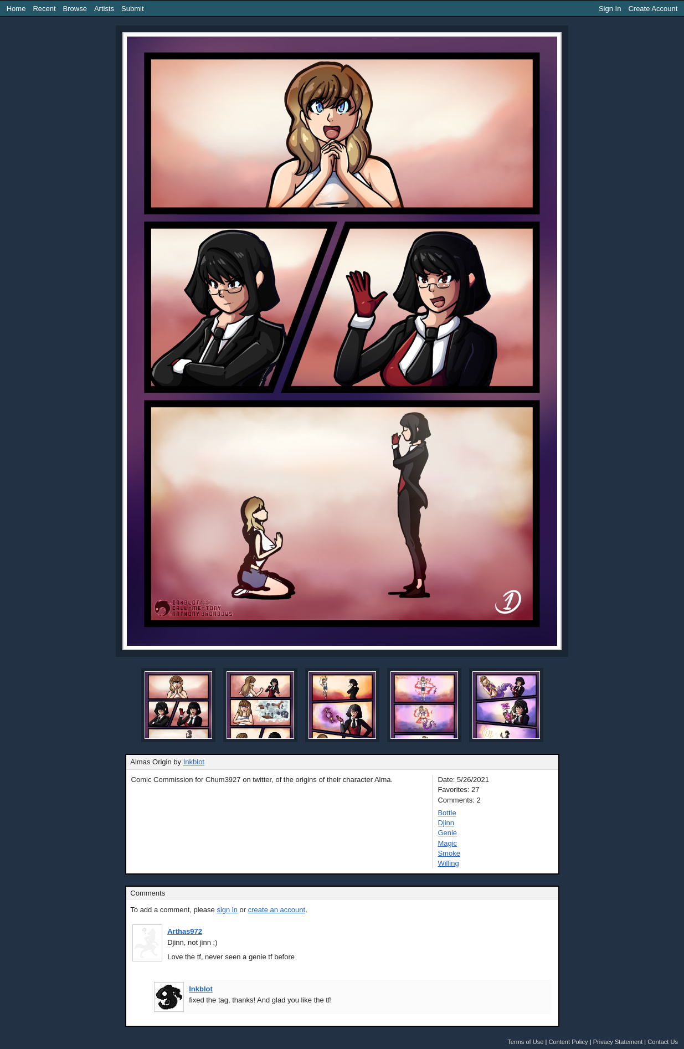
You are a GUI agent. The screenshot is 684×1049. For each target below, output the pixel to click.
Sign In (610, 8)
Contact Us (662, 1041)
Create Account (652, 8)
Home (16, 8)
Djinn (446, 823)
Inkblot (193, 762)
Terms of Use (525, 1041)
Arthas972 (184, 931)
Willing (448, 863)
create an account (276, 910)
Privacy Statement (618, 1041)
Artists (104, 8)
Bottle (447, 813)
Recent (44, 8)
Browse (75, 8)
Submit (132, 8)
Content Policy (568, 1041)
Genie (447, 833)
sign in (227, 910)
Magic (447, 843)
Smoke (449, 853)
